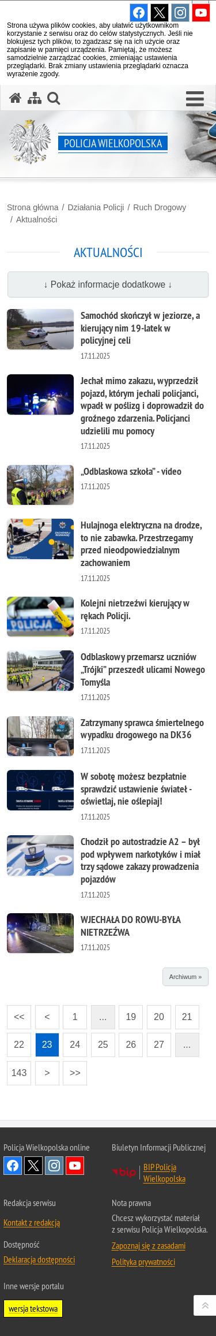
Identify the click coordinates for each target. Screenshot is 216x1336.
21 (183, 1013)
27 (155, 1041)
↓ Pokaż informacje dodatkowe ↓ (108, 284)
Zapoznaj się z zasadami (148, 1245)
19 (127, 1013)
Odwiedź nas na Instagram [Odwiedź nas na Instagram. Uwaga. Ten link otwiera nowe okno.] (54, 1165)
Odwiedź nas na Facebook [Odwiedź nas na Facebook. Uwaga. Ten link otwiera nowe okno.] (12, 1165)
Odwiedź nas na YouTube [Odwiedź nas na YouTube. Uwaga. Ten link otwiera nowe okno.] (75, 1165)
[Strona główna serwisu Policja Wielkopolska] (15, 98)
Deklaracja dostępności (39, 1259)
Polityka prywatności (143, 1261)
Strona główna (33, 207)
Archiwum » (185, 976)
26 (127, 1041)
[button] (195, 99)
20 (155, 1013)
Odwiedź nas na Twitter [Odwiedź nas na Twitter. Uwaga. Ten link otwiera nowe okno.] (33, 1165)
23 (43, 1041)
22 (15, 1041)
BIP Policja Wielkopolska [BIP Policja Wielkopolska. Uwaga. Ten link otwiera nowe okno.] (164, 1172)
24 (71, 1041)
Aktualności (37, 219)
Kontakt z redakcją (31, 1222)
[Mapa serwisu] (34, 98)
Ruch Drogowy (159, 207)
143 (16, 1069)
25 (99, 1041)
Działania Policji (95, 207)
